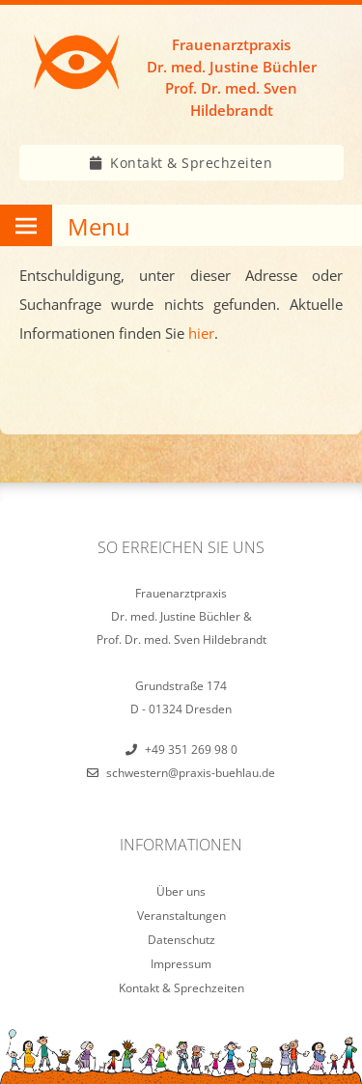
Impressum (181, 964)
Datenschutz (181, 939)
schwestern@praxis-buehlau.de (190, 772)
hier (201, 333)
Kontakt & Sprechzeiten (191, 162)
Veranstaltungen (181, 915)
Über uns (181, 891)
